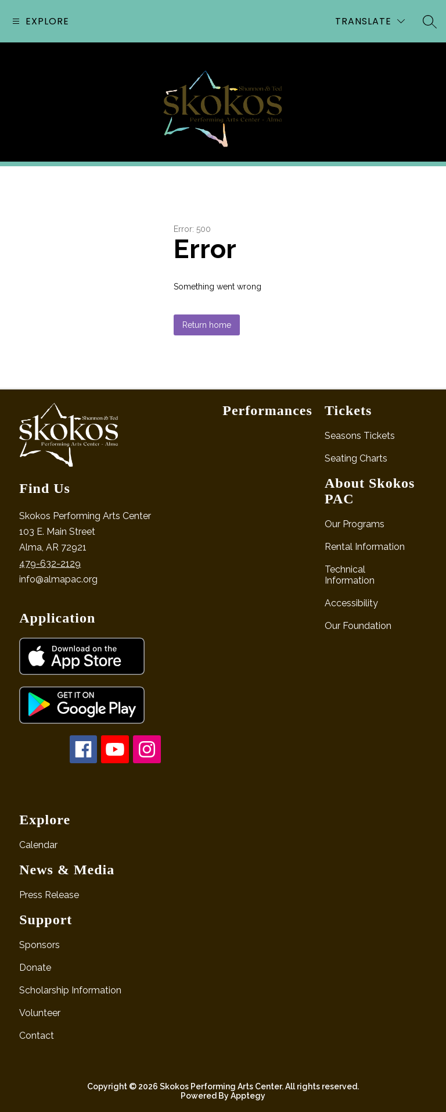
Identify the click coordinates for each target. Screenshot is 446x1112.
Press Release (49, 894)
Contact (36, 1035)
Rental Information (365, 546)
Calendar (38, 844)
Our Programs (354, 524)
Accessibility (351, 603)
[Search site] (430, 21)
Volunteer (39, 1012)
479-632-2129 (50, 563)
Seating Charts (356, 458)
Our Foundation (358, 625)
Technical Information (350, 575)
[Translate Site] (370, 21)
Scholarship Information (70, 990)
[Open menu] (39, 21)
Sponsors (39, 944)
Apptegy (248, 1095)
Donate (35, 967)
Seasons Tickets (360, 435)
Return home (206, 325)
